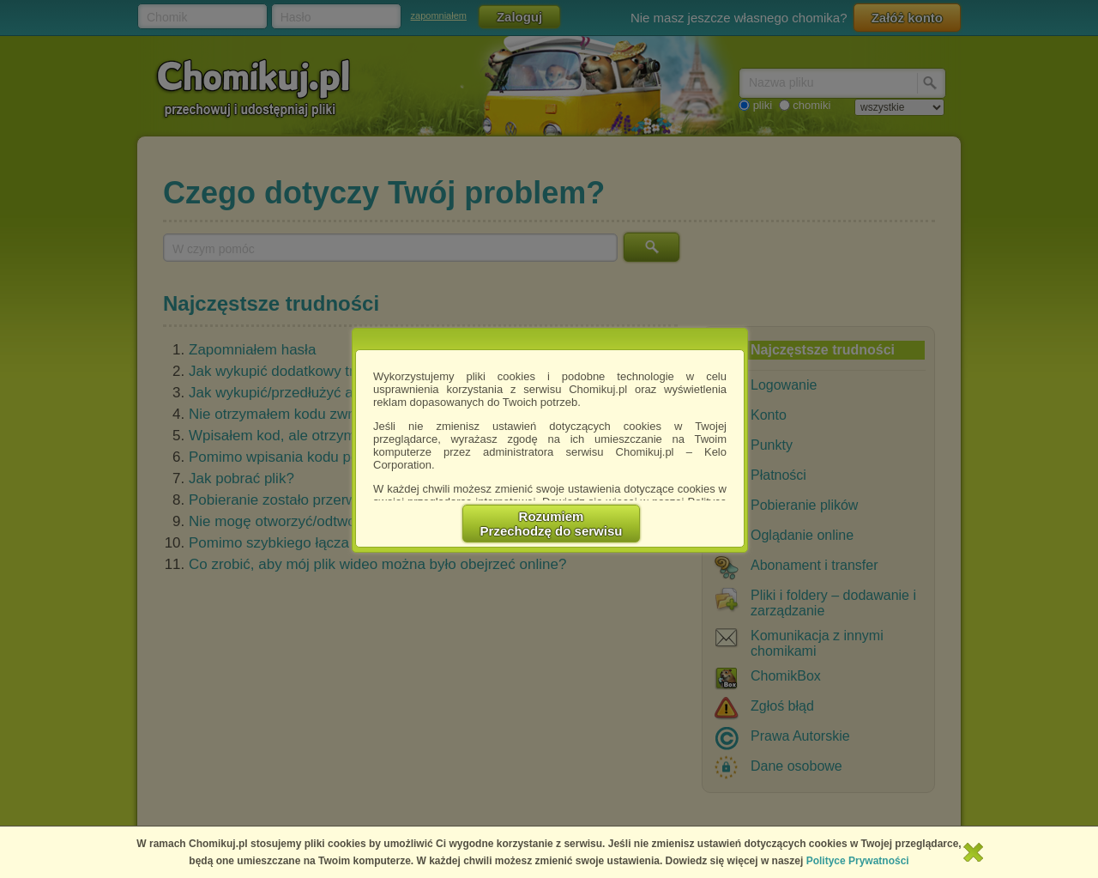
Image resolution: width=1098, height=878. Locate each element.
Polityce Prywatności (857, 861)
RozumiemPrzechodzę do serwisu (551, 523)
